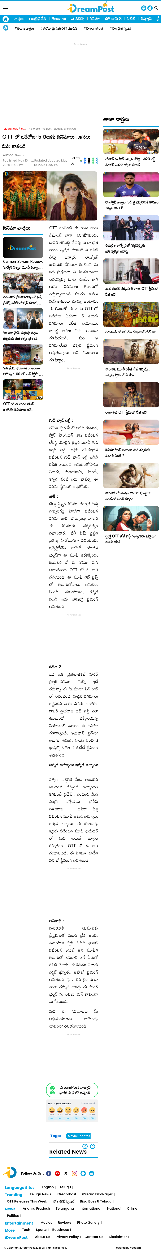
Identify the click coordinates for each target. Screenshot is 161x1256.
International (90, 1208)
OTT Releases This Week (27, 1201)
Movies (46, 1222)
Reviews (64, 1222)
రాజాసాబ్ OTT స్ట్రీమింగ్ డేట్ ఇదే (126, 412)
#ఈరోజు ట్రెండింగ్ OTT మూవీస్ (58, 28)
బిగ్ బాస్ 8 (113, 18)
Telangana (65, 1208)
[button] (92, 1146)
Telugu (65, 1187)
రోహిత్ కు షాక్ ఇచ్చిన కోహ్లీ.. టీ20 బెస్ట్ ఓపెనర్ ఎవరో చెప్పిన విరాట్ (130, 161)
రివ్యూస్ (146, 18)
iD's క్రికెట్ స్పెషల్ (63, 1201)
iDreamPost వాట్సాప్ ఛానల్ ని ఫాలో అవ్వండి (74, 1090)
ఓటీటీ (131, 18)
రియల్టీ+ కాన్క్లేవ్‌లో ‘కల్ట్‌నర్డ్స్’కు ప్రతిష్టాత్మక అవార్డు (125, 248)
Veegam (135, 1247)
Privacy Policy (67, 1237)
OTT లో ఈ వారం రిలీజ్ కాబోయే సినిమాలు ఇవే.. (18, 407)
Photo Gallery (88, 1222)
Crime (132, 1208)
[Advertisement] (81, 75)
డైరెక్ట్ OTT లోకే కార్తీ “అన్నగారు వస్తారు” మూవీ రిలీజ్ (130, 539)
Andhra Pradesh (36, 1208)
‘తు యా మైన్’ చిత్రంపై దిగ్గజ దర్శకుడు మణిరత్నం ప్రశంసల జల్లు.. (21, 336)
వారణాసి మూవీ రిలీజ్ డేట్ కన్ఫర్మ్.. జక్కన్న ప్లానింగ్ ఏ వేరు (127, 372)
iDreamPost (66, 1194)
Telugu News (10, 128)
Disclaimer (118, 1237)
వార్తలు (19, 18)
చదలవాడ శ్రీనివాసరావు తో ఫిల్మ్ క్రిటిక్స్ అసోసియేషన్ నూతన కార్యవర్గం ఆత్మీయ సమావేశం (22, 300)
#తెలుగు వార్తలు (24, 28)
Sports (41, 1230)
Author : (14, 155)
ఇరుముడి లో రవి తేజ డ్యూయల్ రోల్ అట (130, 331)
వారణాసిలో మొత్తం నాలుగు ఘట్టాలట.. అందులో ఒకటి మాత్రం (129, 495)
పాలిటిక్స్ (77, 18)
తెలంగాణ (59, 18)
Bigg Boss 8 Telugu (96, 1201)
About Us (42, 1237)
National (114, 1208)
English (48, 1187)
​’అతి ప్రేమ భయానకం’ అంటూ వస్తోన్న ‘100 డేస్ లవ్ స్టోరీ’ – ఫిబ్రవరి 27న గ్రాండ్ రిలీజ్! (22, 371)
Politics (13, 1215)
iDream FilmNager (97, 1194)
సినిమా (95, 18)
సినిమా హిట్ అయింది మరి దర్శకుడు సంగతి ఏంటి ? (127, 452)
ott (23, 128)
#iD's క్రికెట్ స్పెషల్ (120, 28)
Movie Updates (79, 1136)
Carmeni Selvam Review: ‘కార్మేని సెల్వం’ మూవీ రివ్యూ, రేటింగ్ (23, 264)
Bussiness (60, 1230)
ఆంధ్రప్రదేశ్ (37, 18)
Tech (26, 1230)
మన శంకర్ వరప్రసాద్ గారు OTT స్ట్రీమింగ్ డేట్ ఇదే (131, 291)
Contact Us (93, 1237)
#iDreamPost (93, 28)
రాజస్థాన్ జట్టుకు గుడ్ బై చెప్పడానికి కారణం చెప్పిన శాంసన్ (131, 205)
